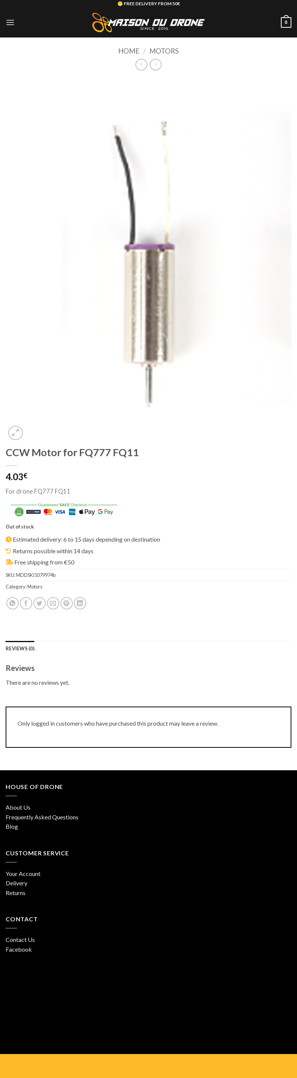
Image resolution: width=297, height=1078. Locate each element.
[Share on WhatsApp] (12, 603)
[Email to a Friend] (53, 603)
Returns (16, 892)
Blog (12, 826)
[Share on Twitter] (39, 603)
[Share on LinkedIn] (80, 603)
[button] (10, 22)
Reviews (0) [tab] (20, 648)
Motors (164, 51)
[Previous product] (155, 64)
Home (129, 51)
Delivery (16, 882)
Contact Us (20, 939)
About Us (18, 807)
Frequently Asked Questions (42, 816)
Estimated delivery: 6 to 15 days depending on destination (86, 539)
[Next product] (141, 64)
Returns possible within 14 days (53, 550)
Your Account (23, 873)
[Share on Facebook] (26, 603)
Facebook (19, 949)
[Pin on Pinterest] (66, 603)
